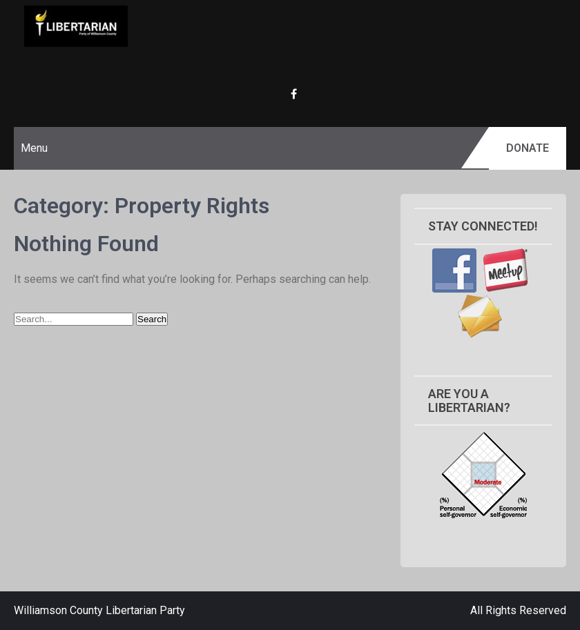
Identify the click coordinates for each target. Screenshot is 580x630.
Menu (34, 148)
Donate (527, 148)
